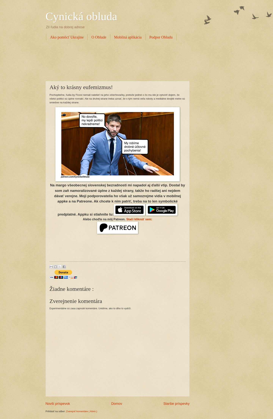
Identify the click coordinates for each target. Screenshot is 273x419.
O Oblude (98, 37)
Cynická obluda (81, 16)
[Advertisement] (115, 60)
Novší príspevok (58, 404)
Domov (116, 404)
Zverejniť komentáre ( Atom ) (81, 411)
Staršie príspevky (176, 404)
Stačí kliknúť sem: (139, 219)
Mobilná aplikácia (128, 37)
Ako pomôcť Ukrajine (67, 37)
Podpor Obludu (161, 37)
